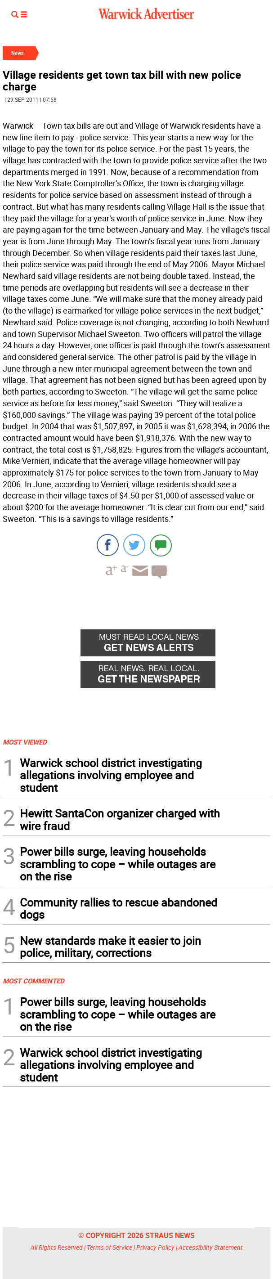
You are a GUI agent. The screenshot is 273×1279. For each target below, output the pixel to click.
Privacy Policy (155, 1247)
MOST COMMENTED (33, 980)
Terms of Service (109, 1247)
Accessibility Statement (211, 1247)
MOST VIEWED (25, 741)
